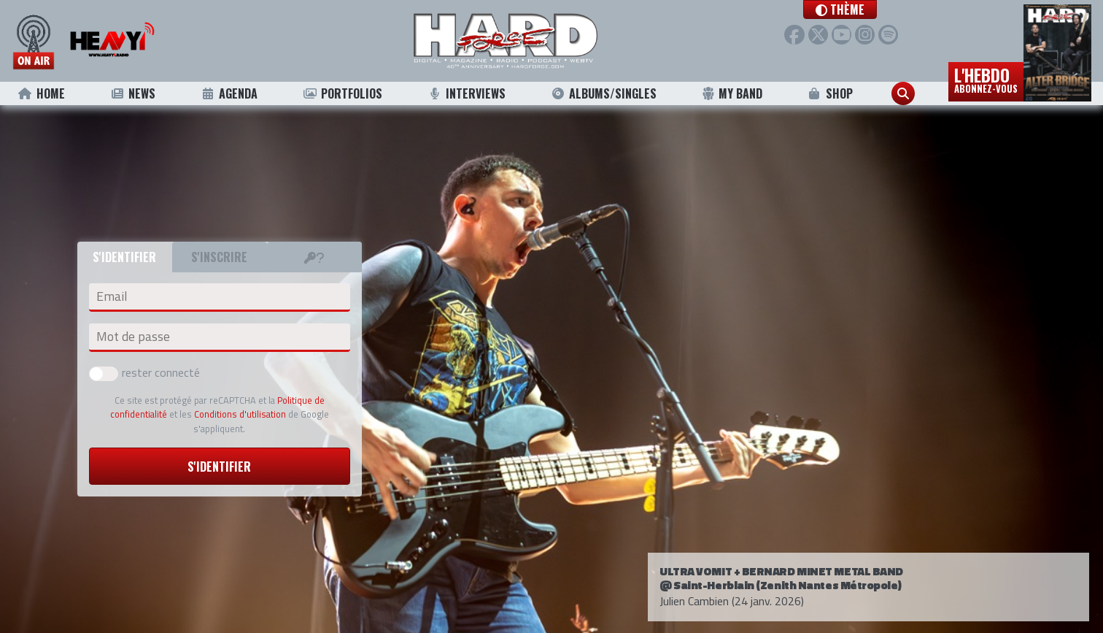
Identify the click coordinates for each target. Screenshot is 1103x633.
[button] (840, 9)
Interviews (466, 93)
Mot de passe (133, 336)
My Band (732, 93)
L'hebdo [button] (986, 79)
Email (111, 296)
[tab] (314, 257)
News (132, 93)
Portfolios (342, 93)
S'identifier (219, 466)
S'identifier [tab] (124, 257)
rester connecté (144, 372)
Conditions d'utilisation (240, 414)
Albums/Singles (604, 93)
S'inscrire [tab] (219, 257)
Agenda (229, 93)
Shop (830, 93)
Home (41, 93)
